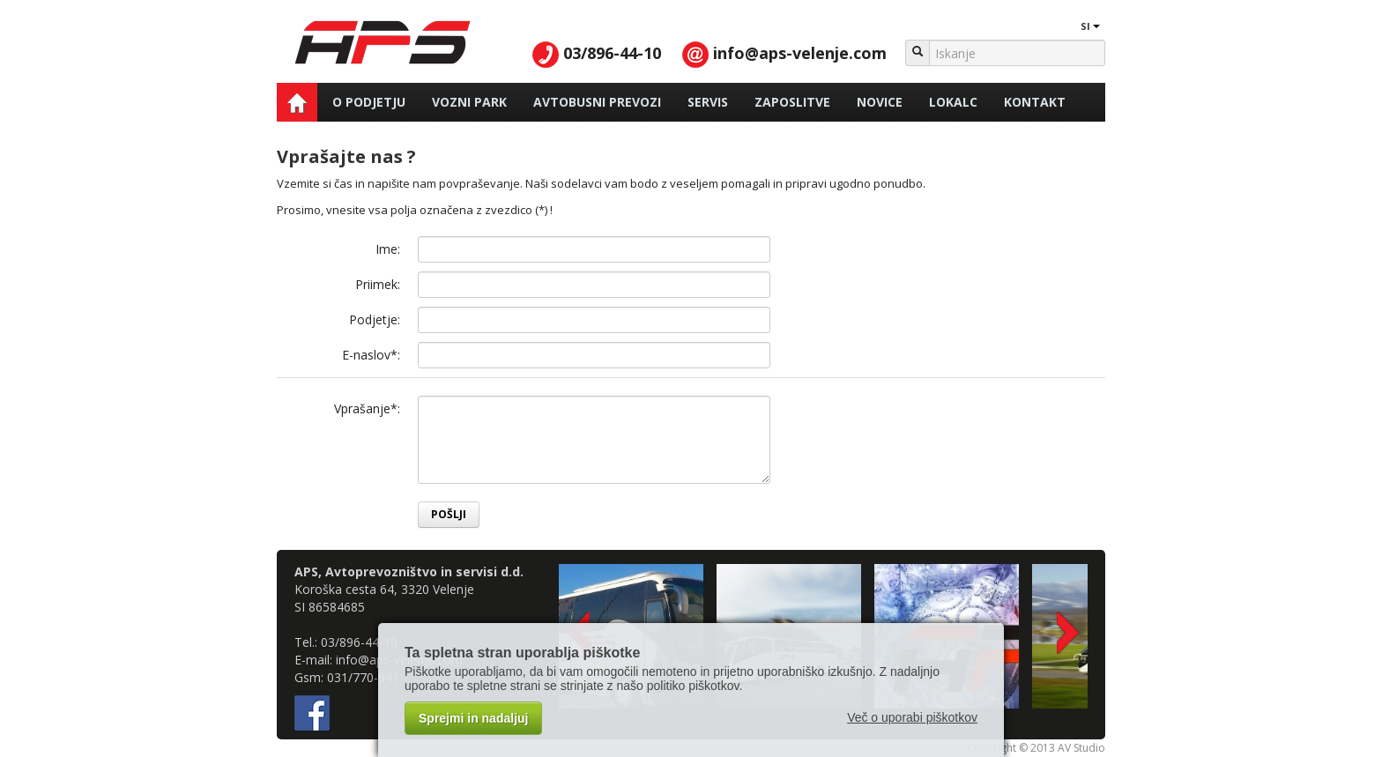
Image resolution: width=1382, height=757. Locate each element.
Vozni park (469, 101)
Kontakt (1035, 101)
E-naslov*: (371, 354)
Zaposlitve (792, 101)
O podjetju (368, 101)
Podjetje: (374, 319)
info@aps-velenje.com (784, 52)
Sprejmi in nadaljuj (473, 718)
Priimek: (377, 284)
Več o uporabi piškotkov (912, 717)
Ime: (387, 249)
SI (1081, 26)
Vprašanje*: (367, 408)
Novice (880, 101)
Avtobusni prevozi (597, 101)
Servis (707, 101)
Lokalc (953, 101)
